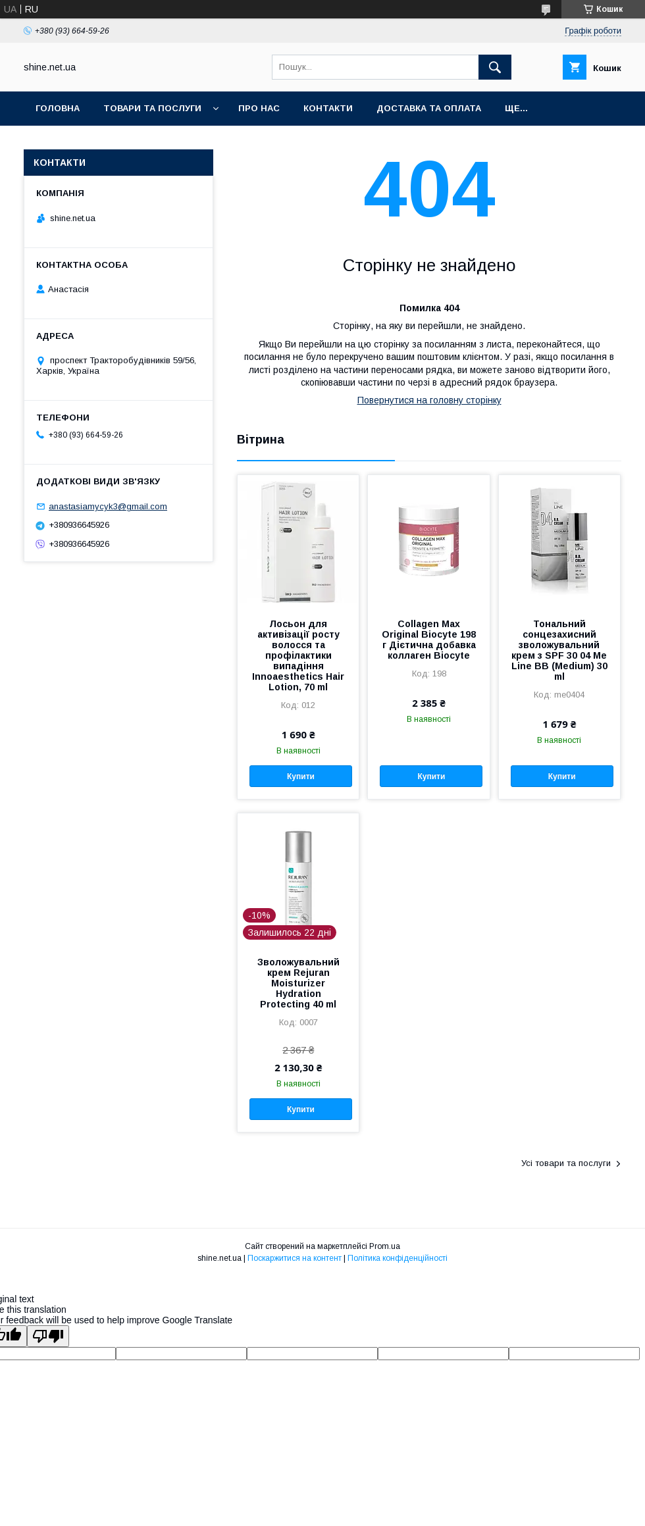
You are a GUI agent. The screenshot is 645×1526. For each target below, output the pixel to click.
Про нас (259, 108)
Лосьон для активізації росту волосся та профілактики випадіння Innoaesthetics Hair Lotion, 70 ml (298, 655)
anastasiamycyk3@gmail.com (108, 506)
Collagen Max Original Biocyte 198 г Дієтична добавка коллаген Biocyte (429, 640)
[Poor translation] (48, 1336)
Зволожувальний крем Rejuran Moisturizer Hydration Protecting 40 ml (298, 983)
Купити (301, 776)
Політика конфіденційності (398, 1258)
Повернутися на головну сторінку (429, 400)
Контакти (328, 108)
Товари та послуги (152, 108)
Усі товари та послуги (566, 1163)
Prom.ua (384, 1246)
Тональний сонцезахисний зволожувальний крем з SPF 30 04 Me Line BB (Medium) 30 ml (559, 650)
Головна (58, 108)
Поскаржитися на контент (294, 1258)
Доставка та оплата (428, 108)
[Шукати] (494, 67)
